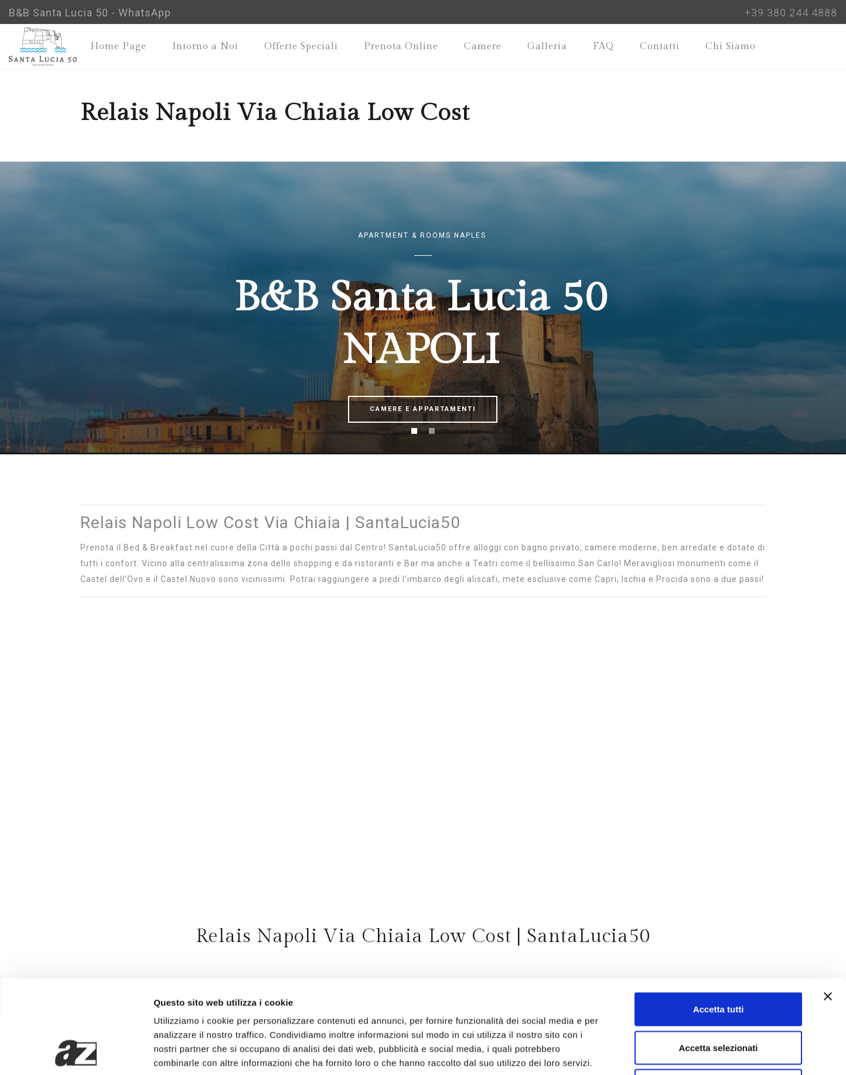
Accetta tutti (718, 921)
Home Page (118, 46)
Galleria (547, 46)
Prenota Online (401, 46)
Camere (483, 46)
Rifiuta (718, 998)
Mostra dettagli (616, 1052)
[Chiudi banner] (828, 909)
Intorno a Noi (205, 46)
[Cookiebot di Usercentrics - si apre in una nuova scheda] (76, 1052)
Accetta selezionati (718, 960)
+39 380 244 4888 (791, 12)
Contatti (660, 46)
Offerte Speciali (301, 46)
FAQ (603, 46)
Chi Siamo (730, 46)
